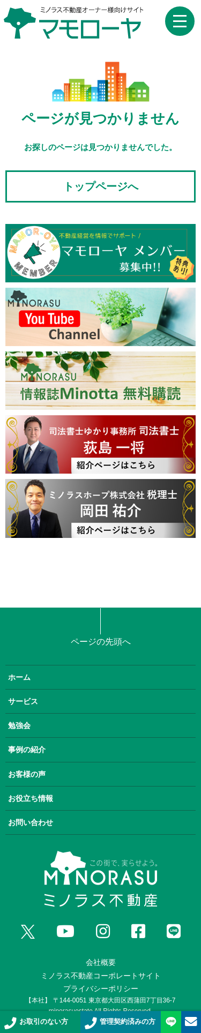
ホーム (19, 677)
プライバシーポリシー (100, 988)
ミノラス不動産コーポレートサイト (101, 975)
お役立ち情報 (30, 798)
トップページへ (100, 186)
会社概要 (101, 962)
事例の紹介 (27, 749)
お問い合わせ (30, 822)
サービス (23, 701)
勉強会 (19, 725)
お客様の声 (27, 774)
